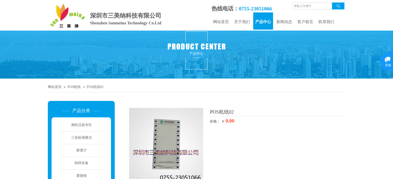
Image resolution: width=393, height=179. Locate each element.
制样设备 (81, 163)
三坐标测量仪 (81, 137)
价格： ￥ (217, 121)
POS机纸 (74, 87)
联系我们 (326, 22)
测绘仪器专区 (81, 125)
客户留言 (305, 22)
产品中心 (263, 22)
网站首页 (221, 22)
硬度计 (81, 150)
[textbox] (312, 5)
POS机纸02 (95, 87)
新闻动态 (284, 22)
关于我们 (242, 22)
